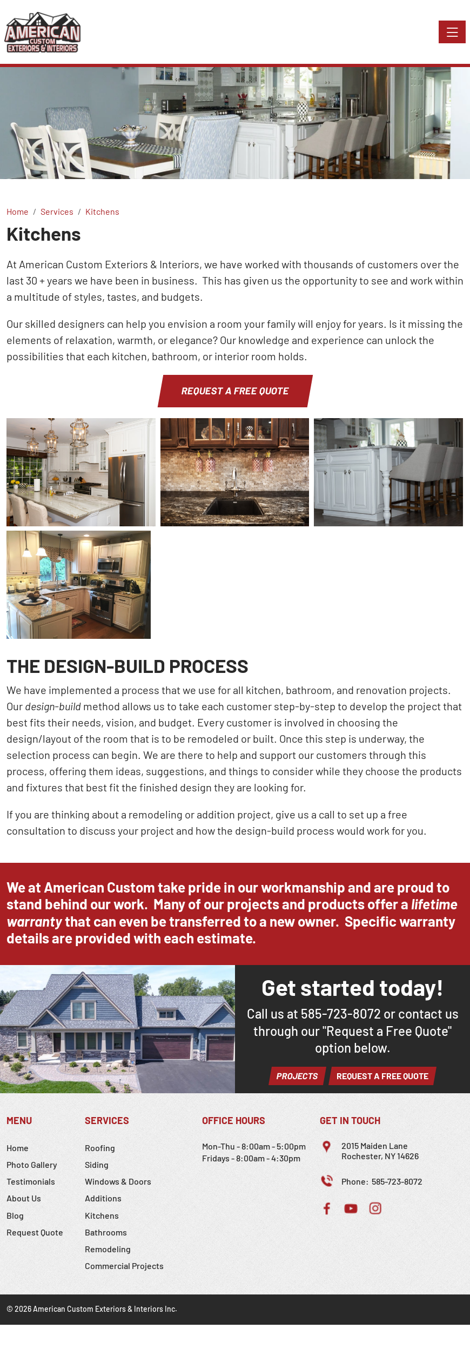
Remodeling (108, 1249)
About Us (23, 1198)
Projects (297, 1076)
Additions (103, 1198)
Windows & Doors (118, 1181)
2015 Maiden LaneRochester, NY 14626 (380, 1150)
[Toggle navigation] (452, 32)
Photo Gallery (31, 1164)
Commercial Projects (124, 1265)
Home (17, 1147)
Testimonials (30, 1181)
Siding (97, 1164)
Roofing (100, 1147)
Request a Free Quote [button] (235, 391)
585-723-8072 (341, 1013)
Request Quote (34, 1232)
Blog (15, 1215)
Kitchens (102, 1215)
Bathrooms (106, 1232)
